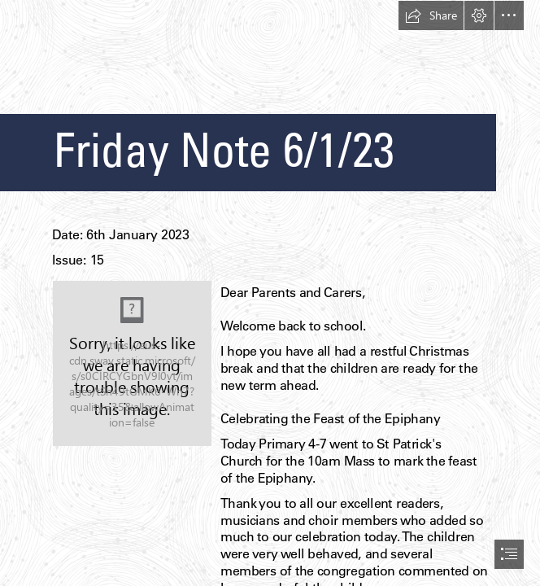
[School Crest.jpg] (132, 363)
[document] (270, 293)
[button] (431, 15)
